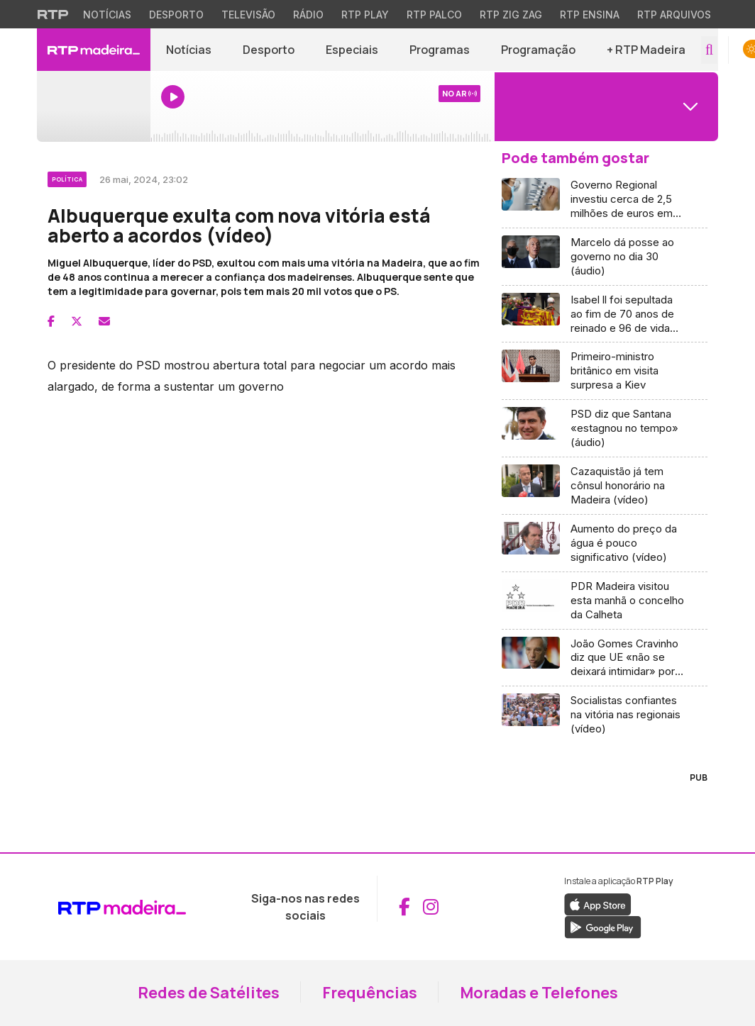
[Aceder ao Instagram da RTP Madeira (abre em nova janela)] (431, 906)
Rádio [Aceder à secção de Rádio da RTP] (308, 15)
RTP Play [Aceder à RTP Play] (365, 15)
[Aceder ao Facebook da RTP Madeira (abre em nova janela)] (404, 906)
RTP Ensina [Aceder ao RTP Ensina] (589, 15)
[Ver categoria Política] (68, 177)
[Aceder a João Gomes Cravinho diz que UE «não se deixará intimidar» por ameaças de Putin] (604, 658)
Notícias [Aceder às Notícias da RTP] (107, 15)
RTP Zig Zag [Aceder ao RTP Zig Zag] (511, 15)
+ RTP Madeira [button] (646, 49)
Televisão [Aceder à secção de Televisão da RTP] (248, 15)
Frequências (369, 992)
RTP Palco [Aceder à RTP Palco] (434, 15)
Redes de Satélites (209, 992)
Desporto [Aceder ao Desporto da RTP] (176, 15)
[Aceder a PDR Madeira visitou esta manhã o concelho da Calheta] (604, 601)
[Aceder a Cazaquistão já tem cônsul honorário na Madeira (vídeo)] (604, 486)
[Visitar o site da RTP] (53, 14)
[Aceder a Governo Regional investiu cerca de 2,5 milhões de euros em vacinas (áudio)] (604, 199)
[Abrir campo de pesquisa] (709, 50)
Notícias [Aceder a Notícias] (188, 49)
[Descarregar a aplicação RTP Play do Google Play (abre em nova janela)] (602, 926)
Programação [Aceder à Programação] (538, 49)
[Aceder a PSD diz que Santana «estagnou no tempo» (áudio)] (604, 428)
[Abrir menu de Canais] (604, 106)
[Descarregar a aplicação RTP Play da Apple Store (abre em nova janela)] (598, 903)
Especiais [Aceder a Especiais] (352, 49)
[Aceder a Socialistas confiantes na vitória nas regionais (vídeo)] (604, 714)
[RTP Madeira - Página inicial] (93, 49)
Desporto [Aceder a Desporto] (268, 49)
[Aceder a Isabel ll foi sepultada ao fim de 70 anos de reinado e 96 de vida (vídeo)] (604, 314)
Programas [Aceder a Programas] (439, 49)
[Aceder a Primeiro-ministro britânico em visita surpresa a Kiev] (604, 371)
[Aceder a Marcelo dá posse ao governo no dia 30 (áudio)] (604, 257)
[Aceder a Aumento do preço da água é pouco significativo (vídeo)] (604, 543)
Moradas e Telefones (539, 992)
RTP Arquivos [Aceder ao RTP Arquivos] (674, 15)
